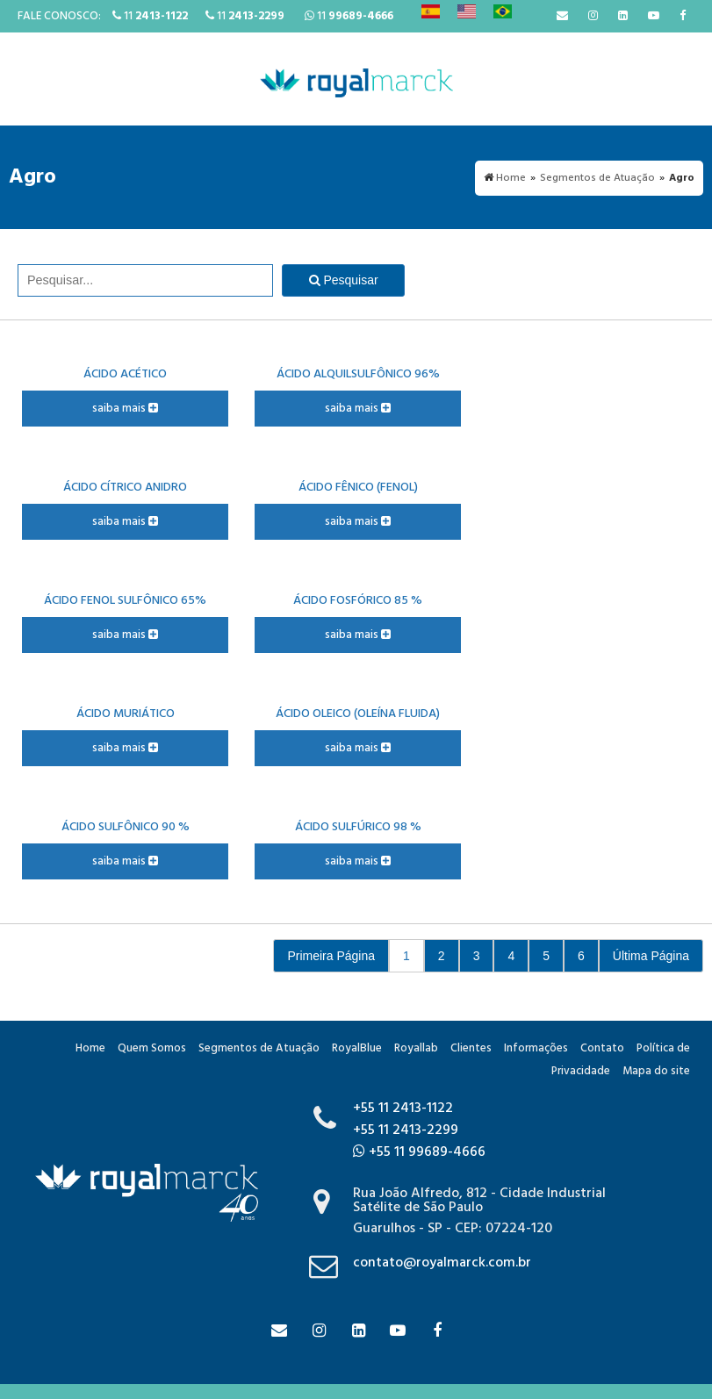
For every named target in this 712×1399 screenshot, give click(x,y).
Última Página (651, 956)
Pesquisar (343, 280)
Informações (536, 1048)
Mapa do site (656, 1071)
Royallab (416, 1048)
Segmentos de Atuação (259, 1048)
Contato (602, 1048)
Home (90, 1048)
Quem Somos (152, 1048)
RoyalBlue (357, 1048)
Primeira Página (331, 956)
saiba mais (125, 408)
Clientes (471, 1048)
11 (150, 16)
